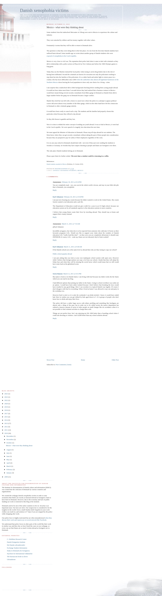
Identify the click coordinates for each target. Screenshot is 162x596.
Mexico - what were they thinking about (19, 445)
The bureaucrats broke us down (17, 556)
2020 (6, 404)
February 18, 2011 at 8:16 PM (72, 182)
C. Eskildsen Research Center (17, 539)
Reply (55, 190)
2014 (6, 420)
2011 (6, 430)
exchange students (68, 170)
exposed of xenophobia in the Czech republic (61, 56)
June (8, 456)
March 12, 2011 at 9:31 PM (72, 274)
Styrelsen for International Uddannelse (19, 554)
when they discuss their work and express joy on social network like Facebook (27, 519)
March (8, 466)
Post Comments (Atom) (63, 365)
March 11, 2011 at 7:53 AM (71, 224)
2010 (6, 433)
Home (83, 360)
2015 (6, 417)
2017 (6, 413)
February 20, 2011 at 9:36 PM (73, 197)
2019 (6, 407)
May (8, 460)
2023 (6, 397)
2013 (6, 423)
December (10, 436)
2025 (6, 394)
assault (56, 170)
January (9, 473)
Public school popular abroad (62, 254)
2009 (6, 477)
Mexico (80, 170)
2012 (6, 427)
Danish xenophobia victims (44, 10)
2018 (6, 410)
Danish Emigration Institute (16, 542)
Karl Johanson (58, 197)
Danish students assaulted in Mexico (57, 164)
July (8, 453)
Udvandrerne (11, 559)
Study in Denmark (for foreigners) (18, 551)
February (9, 469)
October (9, 443)
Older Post (115, 360)
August (9, 450)
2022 (6, 400)
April (8, 463)
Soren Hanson (58, 274)
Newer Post (50, 360)
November (10, 439)
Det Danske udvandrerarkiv (16, 545)
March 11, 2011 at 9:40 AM (73, 247)
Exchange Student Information (17, 548)
